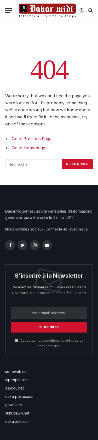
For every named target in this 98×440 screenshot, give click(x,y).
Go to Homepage (28, 147)
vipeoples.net (17, 380)
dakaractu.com (18, 421)
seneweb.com (17, 371)
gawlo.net (13, 405)
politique (71, 340)
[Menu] (8, 10)
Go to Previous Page (31, 138)
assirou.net (14, 388)
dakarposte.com (19, 396)
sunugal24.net (17, 413)
